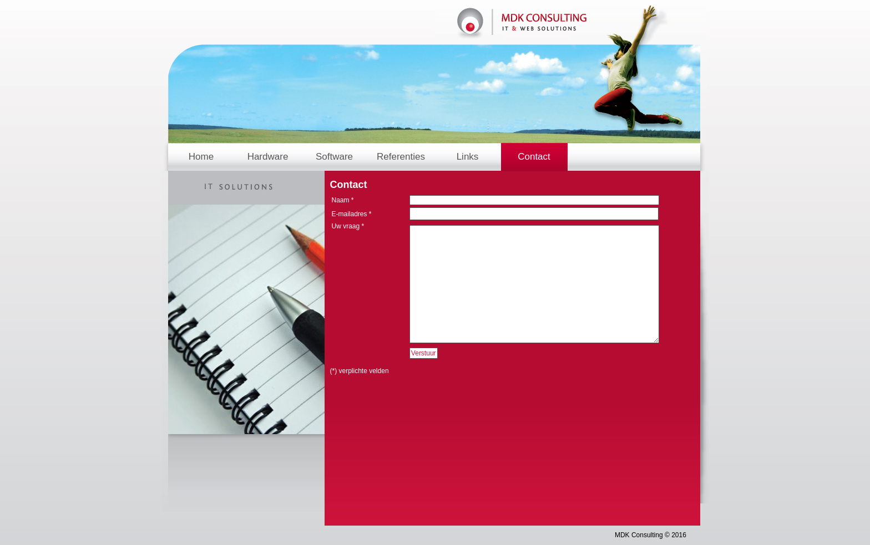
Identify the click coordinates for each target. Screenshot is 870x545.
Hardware (268, 156)
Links (468, 156)
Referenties (401, 156)
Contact (534, 156)
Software (334, 156)
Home (201, 156)
